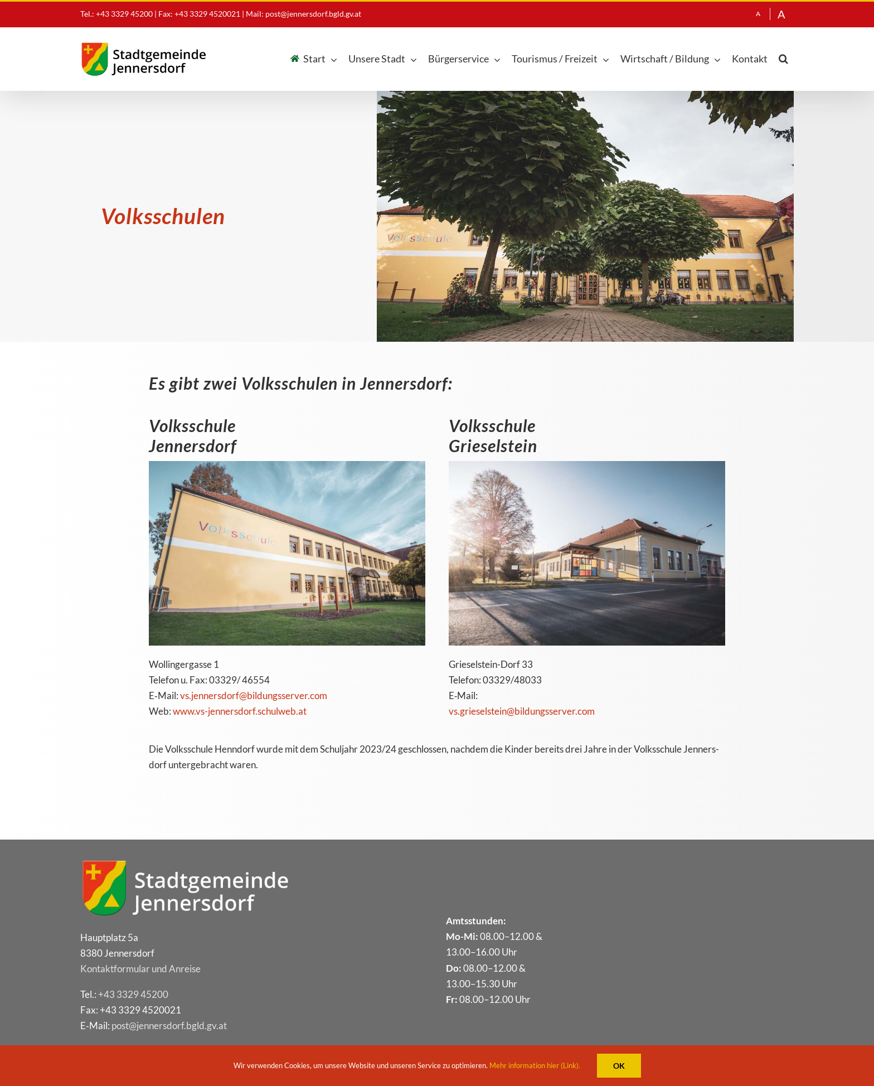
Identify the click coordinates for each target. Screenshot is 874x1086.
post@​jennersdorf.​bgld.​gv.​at (169, 1025)
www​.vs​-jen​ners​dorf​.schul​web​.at (240, 711)
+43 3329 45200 (133, 994)
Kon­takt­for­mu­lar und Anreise (140, 969)
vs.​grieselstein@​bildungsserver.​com (522, 711)
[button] (783, 58)
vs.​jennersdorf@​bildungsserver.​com (253, 695)
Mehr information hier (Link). (534, 1065)
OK (619, 1065)
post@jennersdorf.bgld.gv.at (313, 13)
